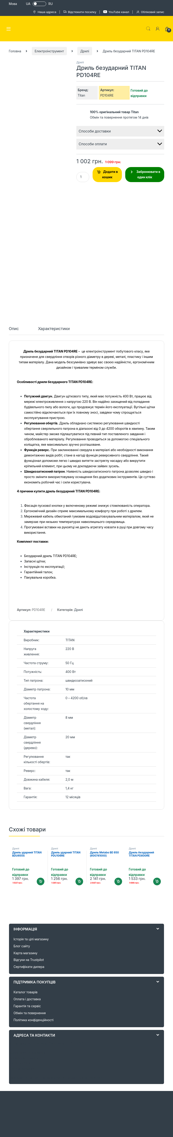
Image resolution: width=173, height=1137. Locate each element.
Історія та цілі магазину (31, 815)
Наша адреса (44, 12)
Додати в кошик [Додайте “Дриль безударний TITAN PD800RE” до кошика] (157, 757)
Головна (15, 51)
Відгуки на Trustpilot (29, 835)
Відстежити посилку (79, 12)
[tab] (14, 206)
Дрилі (84, 51)
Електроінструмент (49, 51)
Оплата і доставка (27, 875)
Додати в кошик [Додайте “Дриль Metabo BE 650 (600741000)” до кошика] (118, 757)
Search (148, 28)
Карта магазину (25, 829)
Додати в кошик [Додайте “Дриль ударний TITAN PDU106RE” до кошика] (79, 757)
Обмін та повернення (30, 888)
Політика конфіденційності (34, 895)
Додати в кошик (110, 174)
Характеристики (54, 204)
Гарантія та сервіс (27, 882)
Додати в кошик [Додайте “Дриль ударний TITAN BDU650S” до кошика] (40, 757)
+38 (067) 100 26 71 (105, 1128)
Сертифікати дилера (29, 842)
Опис (14, 204)
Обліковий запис (150, 12)
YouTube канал (116, 12)
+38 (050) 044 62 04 (69, 1128)
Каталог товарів (25, 868)
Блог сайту (22, 822)
